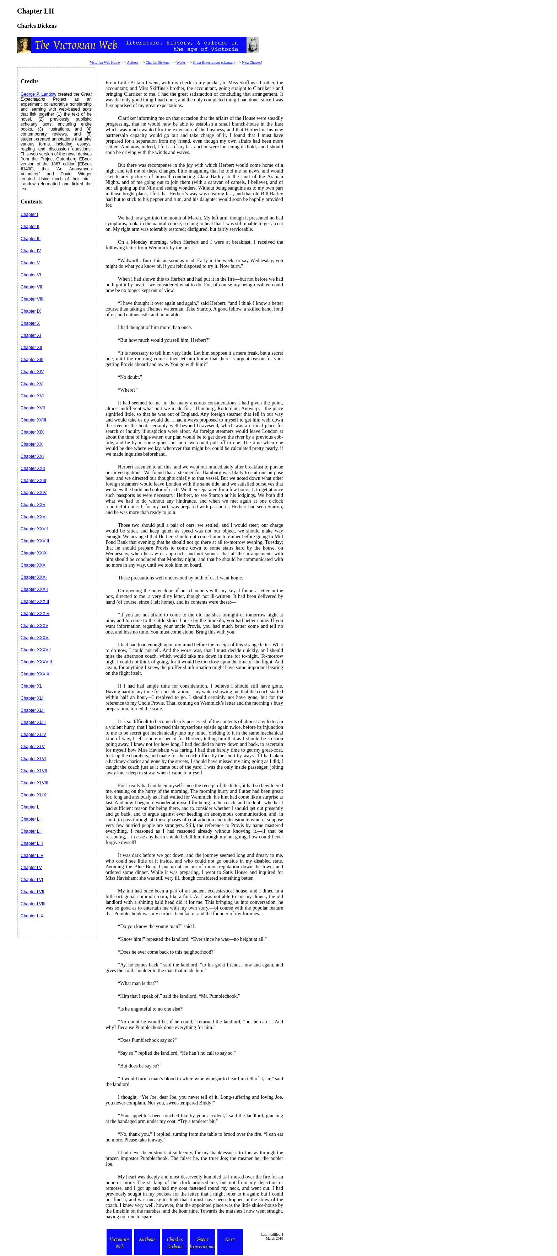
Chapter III (30, 238)
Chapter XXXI (34, 577)
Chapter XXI (32, 456)
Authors (132, 62)
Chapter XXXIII (35, 601)
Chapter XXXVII (36, 649)
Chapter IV (31, 250)
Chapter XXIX (34, 553)
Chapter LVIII (33, 903)
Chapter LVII (32, 891)
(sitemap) (213, 62)
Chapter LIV (32, 855)
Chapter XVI (32, 395)
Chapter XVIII (33, 420)
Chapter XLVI (33, 758)
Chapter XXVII (34, 528)
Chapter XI (31, 335)
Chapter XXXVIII (36, 661)
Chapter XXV (33, 504)
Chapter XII (31, 347)
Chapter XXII (33, 468)
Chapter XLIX (33, 795)
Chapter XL (31, 686)
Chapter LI (30, 819)
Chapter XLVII (34, 770)
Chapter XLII (32, 710)
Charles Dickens (157, 62)
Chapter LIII (32, 843)
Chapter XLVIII (34, 782)
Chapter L (30, 807)
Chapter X (30, 323)
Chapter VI (31, 274)
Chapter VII (31, 287)
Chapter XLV (33, 746)
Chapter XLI (32, 698)
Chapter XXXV (34, 625)
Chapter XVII (33, 408)
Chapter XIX (32, 432)
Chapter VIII (32, 299)
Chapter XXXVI (35, 637)
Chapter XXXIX (35, 674)
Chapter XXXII (34, 589)
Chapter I (29, 214)
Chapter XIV (32, 371)
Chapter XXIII (33, 480)
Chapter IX (31, 311)
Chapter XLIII (33, 722)
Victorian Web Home (105, 62)
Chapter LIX (32, 915)
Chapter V (30, 262)
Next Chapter (251, 62)
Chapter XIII (32, 359)
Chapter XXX (33, 565)
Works (181, 62)
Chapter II (30, 226)
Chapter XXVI (34, 516)
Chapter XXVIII (35, 541)
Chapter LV (31, 867)
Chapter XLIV (33, 734)
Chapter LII (31, 831)
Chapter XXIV (34, 492)
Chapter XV (32, 383)
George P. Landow (38, 94)
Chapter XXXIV (35, 613)
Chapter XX (32, 444)
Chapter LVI (32, 879)
